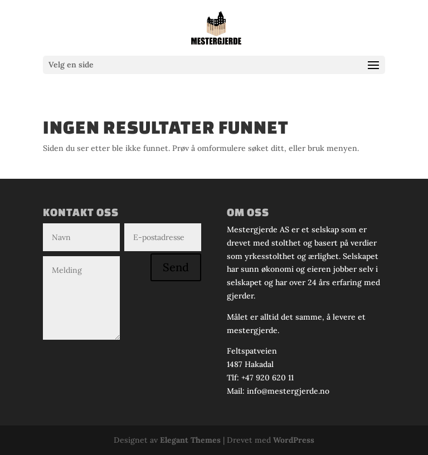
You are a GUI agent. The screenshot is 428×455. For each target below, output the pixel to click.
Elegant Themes (190, 440)
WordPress (293, 440)
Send (176, 267)
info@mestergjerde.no (288, 391)
